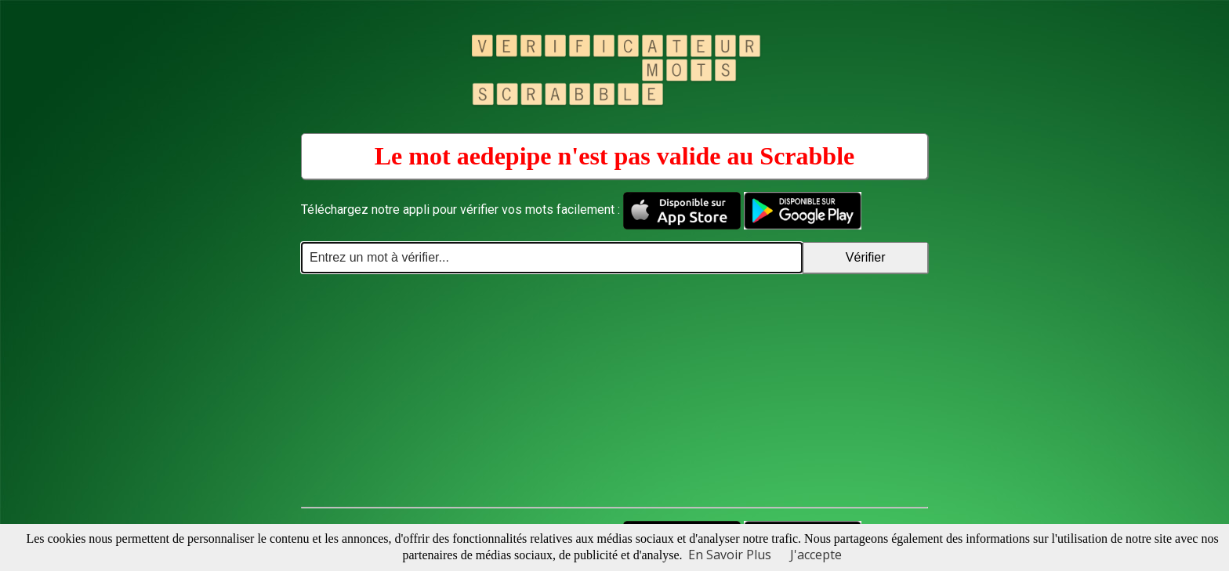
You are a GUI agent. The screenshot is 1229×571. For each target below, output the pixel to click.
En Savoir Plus (729, 554)
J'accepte (816, 554)
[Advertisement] (614, 391)
